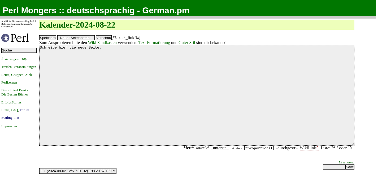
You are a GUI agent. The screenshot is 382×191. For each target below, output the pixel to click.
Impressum (9, 126)
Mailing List (10, 118)
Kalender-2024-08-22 (77, 24)
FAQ (14, 110)
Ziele (28, 75)
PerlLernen (9, 82)
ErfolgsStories (11, 102)
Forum (24, 110)
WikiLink (308, 168)
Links (5, 110)
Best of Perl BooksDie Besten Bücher (14, 92)
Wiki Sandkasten (102, 42)
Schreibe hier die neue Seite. (196, 105)
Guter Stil (187, 42)
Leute (5, 75)
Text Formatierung (154, 42)
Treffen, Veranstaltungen (18, 67)
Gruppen (17, 75)
